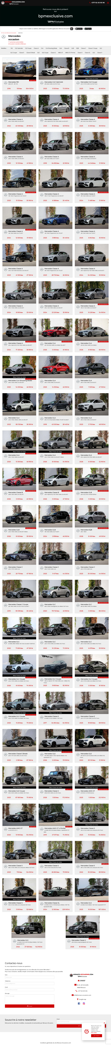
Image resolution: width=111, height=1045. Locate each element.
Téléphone (29, 982)
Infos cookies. (94, 1032)
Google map (82, 999)
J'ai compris (97, 1035)
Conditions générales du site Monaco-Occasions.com (55, 1043)
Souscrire (81, 1026)
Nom (29, 976)
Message (29, 998)
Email (29, 988)
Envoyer (29, 1006)
